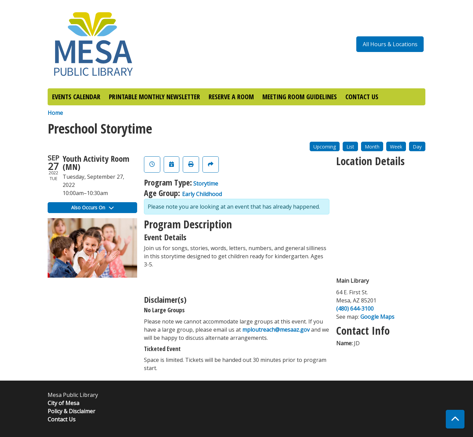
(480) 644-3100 (355, 308)
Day (417, 146)
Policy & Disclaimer (71, 411)
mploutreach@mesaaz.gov (276, 329)
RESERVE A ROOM (231, 96)
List (350, 146)
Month (372, 146)
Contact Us (62, 419)
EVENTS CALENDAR (76, 96)
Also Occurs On (92, 207)
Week (396, 146)
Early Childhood (202, 194)
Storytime (205, 183)
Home (55, 113)
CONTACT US (361, 96)
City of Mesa (63, 403)
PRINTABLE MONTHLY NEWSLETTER (154, 96)
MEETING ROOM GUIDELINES (299, 96)
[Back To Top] (455, 419)
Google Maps (377, 316)
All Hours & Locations (390, 44)
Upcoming (324, 146)
